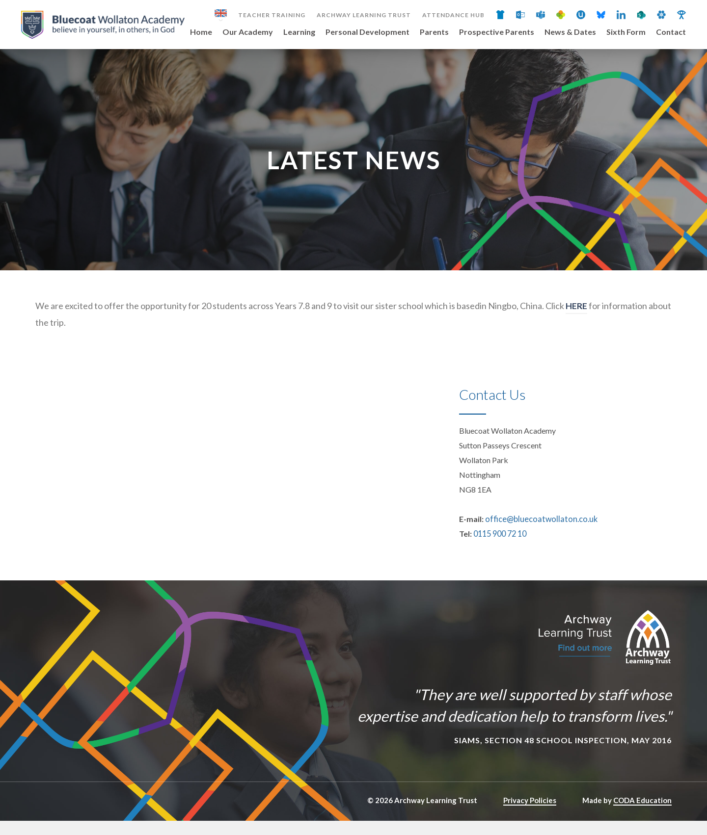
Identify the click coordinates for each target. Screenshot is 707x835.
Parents (434, 32)
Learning (299, 32)
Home (201, 32)
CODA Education (642, 814)
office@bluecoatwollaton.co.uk (538, 533)
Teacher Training (271, 15)
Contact (671, 32)
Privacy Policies (529, 814)
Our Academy (247, 32)
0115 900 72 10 (499, 547)
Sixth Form (626, 32)
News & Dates (570, 32)
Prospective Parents (496, 32)
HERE (576, 319)
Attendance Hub (453, 15)
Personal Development (367, 32)
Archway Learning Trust (364, 15)
